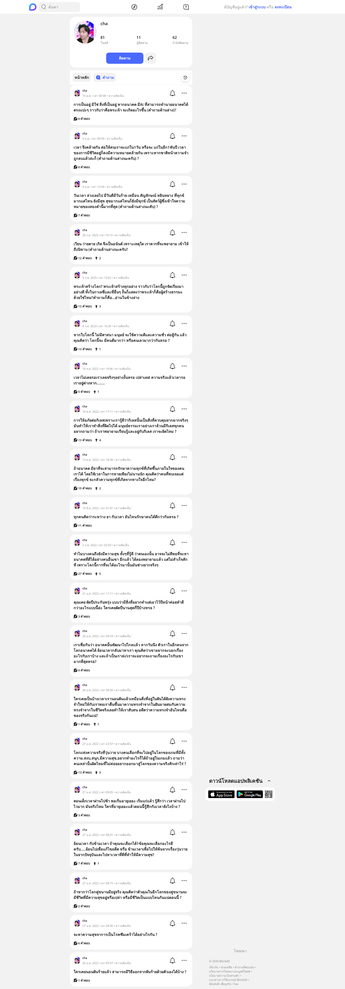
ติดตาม (125, 58)
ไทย (235, 984)
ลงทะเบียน (282, 7)
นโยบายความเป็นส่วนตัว (224, 976)
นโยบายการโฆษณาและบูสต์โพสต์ (229, 971)
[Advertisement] (240, 876)
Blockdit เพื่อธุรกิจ (220, 984)
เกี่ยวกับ (213, 967)
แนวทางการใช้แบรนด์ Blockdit (228, 980)
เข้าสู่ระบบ (257, 7)
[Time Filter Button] (188, 77)
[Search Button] (43, 6)
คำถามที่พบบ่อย (244, 967)
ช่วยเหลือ (226, 967)
